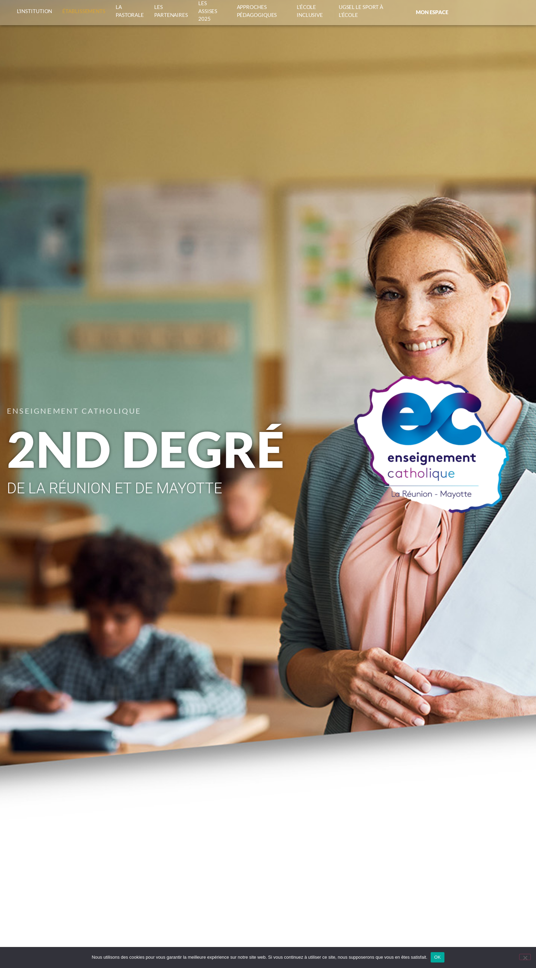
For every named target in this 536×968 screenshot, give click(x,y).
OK (437, 957)
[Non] (525, 957)
